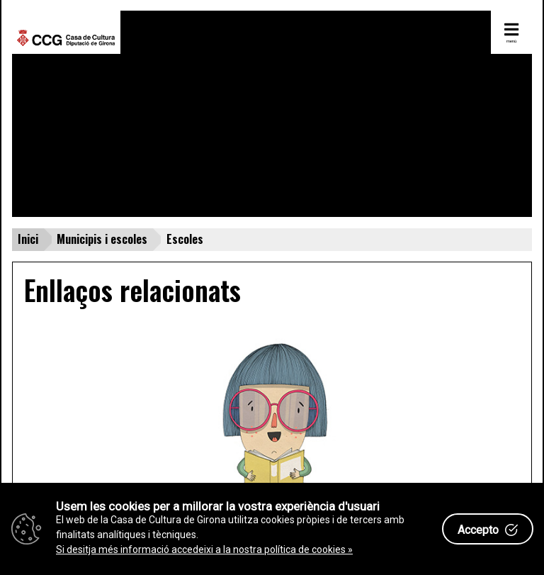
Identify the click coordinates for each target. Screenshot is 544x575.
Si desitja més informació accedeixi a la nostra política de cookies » (204, 549)
